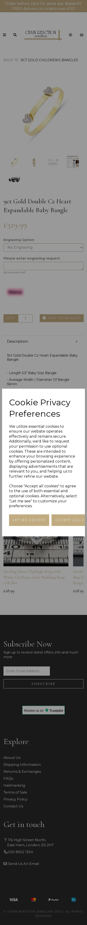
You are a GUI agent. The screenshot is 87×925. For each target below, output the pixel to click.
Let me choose (29, 520)
